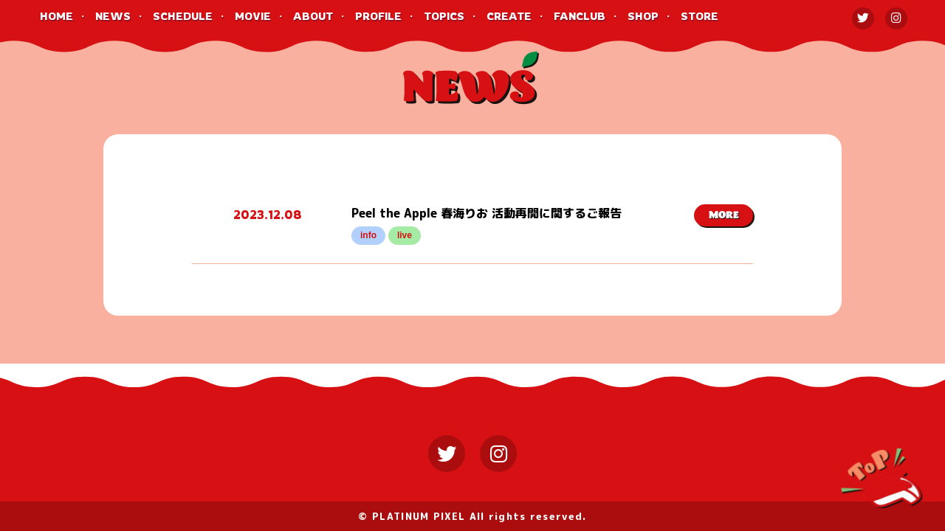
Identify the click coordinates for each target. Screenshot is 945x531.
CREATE (509, 16)
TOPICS (444, 16)
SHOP (643, 16)
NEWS (113, 16)
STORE (699, 16)
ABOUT (313, 16)
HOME (56, 16)
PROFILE (378, 16)
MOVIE (253, 16)
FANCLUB (579, 16)
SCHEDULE (183, 16)
